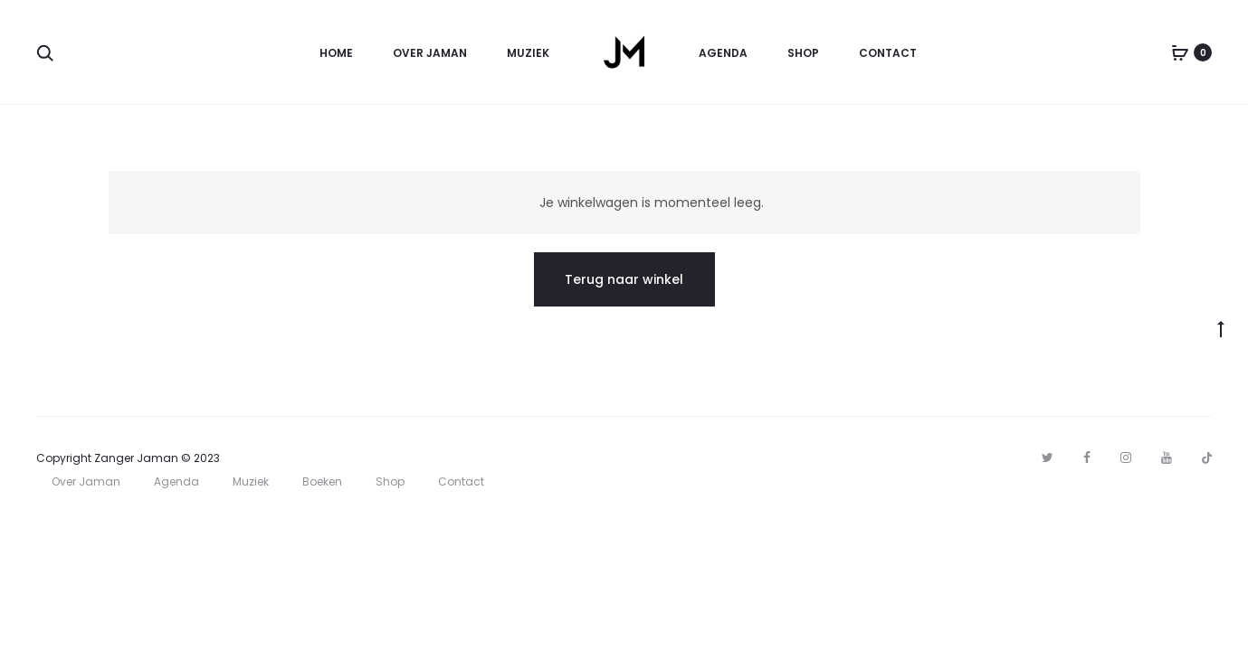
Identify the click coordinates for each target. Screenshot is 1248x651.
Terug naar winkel (624, 279)
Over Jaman (430, 53)
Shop (803, 53)
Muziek (528, 53)
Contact (888, 53)
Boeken (322, 481)
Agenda (723, 53)
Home (336, 53)
